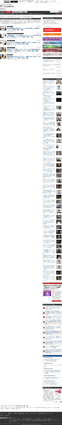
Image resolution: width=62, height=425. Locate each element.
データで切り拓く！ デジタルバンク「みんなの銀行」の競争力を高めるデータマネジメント (49, 201)
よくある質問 (6, 415)
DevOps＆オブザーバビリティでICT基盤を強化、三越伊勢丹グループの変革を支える (49, 226)
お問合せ (1, 415)
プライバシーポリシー (33, 413)
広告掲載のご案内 (21, 413)
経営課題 (8, 11)
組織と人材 (33, 13)
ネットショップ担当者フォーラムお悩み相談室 (29, 420)
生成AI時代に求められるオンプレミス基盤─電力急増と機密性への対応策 (49, 118)
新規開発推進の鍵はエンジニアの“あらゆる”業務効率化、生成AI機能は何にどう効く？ (49, 191)
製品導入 (29, 1)
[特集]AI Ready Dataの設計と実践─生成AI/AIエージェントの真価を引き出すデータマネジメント (52, 287)
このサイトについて (3, 413)
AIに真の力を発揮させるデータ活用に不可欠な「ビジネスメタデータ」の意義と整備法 (49, 170)
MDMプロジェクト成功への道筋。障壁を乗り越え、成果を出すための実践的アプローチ (49, 206)
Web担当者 (37, 1)
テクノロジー (16, 11)
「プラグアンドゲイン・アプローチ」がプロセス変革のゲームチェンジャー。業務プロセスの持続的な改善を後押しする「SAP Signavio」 (49, 147)
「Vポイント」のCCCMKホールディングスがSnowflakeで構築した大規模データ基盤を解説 (49, 231)
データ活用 (19, 13)
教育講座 (45, 2)
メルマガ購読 (14, 413)
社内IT (16, 52)
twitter (1, 9)
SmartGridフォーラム (51, 419)
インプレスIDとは (47, 26)
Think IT (23, 419)
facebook (3, 9)
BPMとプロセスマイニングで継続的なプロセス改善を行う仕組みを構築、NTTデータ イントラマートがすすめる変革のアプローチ (49, 154)
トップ (2, 12)
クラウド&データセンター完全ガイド (14, 419)
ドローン (41, 2)
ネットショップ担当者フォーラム (14, 420)
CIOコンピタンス (40, 13)
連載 (8, 16)
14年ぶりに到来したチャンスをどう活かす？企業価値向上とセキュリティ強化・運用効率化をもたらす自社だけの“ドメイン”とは (49, 108)
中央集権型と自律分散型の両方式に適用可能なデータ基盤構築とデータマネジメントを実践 (49, 236)
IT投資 (11, 31)
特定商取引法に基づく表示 (42, 413)
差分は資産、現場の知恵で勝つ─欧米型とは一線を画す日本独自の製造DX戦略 (49, 196)
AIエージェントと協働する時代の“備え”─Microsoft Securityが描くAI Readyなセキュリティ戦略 (49, 123)
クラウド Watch (44, 419)
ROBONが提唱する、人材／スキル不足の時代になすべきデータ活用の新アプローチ (49, 216)
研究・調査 (54, 1)
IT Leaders (7, 6)
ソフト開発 (46, 1)
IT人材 (8, 31)
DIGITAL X (49, 420)
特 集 (24, 11)
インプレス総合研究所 (37, 419)
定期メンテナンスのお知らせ (48, 69)
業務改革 (8, 13)
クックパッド (11, 38)
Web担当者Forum (29, 419)
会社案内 (26, 413)
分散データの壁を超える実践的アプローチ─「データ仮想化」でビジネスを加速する (49, 246)
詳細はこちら (57, 401)
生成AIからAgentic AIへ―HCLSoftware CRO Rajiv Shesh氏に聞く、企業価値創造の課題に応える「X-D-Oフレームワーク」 (49, 130)
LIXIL (8, 38)
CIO (13, 31)
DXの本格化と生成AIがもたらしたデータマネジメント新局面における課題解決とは (49, 241)
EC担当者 (41, 1)
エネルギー (37, 2)
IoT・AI (50, 1)
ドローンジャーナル (55, 420)
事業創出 (13, 13)
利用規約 (9, 413)
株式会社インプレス (11, 417)
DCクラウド (22, 1)
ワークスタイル (26, 13)
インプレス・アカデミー (12, 421)
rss (4, 9)
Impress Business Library (47, 23)
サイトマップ (50, 413)
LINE (13, 52)
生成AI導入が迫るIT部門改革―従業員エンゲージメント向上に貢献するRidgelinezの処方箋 (49, 114)
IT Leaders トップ (3, 16)
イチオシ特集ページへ (56, 300)
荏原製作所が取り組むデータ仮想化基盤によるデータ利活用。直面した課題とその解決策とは (49, 256)
